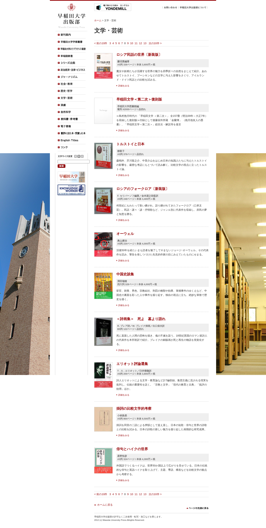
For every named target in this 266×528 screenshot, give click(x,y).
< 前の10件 (100, 43)
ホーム (97, 20)
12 (140, 43)
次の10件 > (155, 43)
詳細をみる (123, 86)
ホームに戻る (105, 504)
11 (136, 43)
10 (131, 43)
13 (145, 43)
